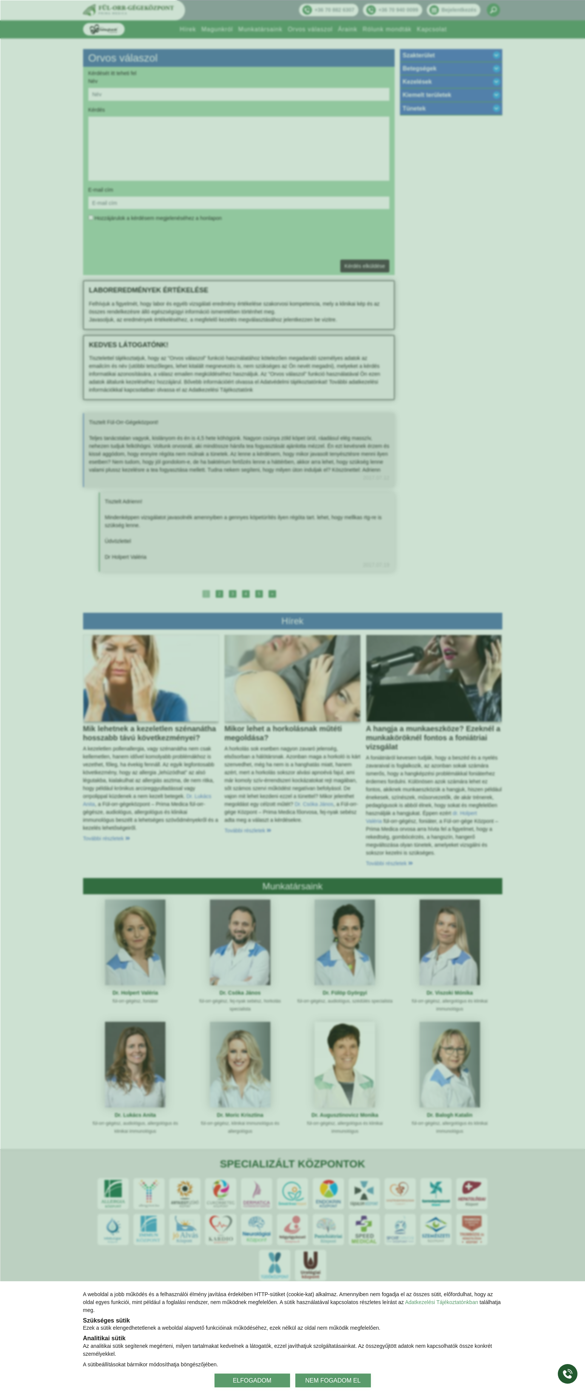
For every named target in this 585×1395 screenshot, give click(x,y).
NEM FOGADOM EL (333, 1380)
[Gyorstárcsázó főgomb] (567, 1374)
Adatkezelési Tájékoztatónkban (441, 1302)
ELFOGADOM (252, 1380)
